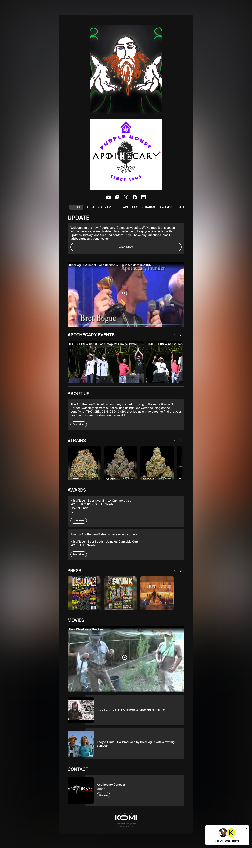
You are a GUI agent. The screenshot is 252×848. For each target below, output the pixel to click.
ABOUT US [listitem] (130, 207)
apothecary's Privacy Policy (126, 823)
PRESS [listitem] (181, 207)
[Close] (246, 828)
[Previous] (176, 335)
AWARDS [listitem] (165, 207)
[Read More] (126, 247)
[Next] (181, 335)
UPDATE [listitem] (76, 207)
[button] (126, 816)
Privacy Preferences (126, 826)
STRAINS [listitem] (148, 207)
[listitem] (108, 197)
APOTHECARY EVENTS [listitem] (102, 207)
